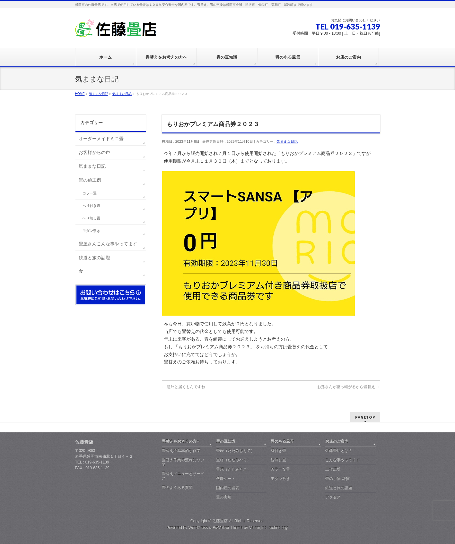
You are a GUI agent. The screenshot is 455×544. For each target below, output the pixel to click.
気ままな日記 (287, 141)
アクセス (333, 497)
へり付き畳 (91, 206)
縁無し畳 (278, 460)
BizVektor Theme (228, 527)
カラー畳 (90, 193)
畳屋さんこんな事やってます (108, 243)
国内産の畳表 (227, 488)
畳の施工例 (90, 180)
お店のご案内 (336, 441)
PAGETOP (365, 417)
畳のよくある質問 (177, 487)
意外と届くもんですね (183, 387)
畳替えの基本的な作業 (181, 450)
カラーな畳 (280, 469)
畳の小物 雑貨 (337, 478)
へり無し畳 (91, 218)
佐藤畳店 (220, 521)
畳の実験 (224, 497)
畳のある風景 (282, 441)
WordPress (198, 527)
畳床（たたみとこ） (233, 469)
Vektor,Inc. (258, 527)
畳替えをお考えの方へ (181, 441)
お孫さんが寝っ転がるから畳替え (348, 387)
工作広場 (333, 469)
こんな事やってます (342, 460)
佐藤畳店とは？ (338, 450)
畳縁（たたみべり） (233, 460)
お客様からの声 (94, 152)
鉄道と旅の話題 (94, 257)
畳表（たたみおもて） (235, 450)
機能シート (225, 478)
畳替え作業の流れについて (183, 462)
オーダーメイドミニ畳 (101, 138)
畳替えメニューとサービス (183, 476)
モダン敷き (91, 231)
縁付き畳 (278, 450)
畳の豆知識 (225, 441)
